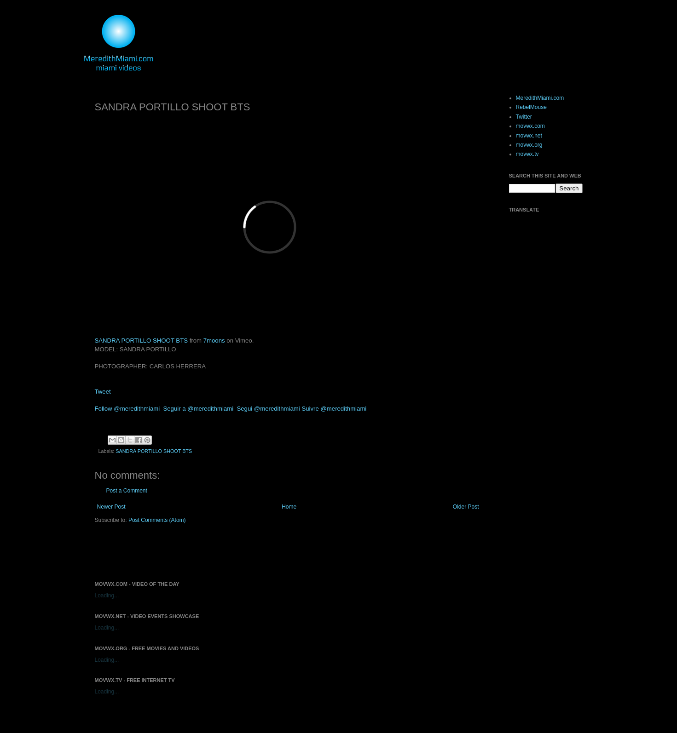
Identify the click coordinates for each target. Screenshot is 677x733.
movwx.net (529, 135)
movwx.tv (527, 154)
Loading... (107, 595)
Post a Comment (126, 490)
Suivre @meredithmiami (333, 408)
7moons (214, 340)
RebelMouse (531, 107)
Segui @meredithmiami (268, 408)
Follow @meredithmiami (127, 408)
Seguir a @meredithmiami (198, 408)
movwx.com (530, 126)
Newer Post (111, 507)
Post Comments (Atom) (157, 520)
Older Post (466, 507)
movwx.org (529, 145)
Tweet (103, 391)
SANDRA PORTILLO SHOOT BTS (141, 340)
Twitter (524, 117)
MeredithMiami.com (540, 98)
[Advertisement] (202, 551)
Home (289, 507)
